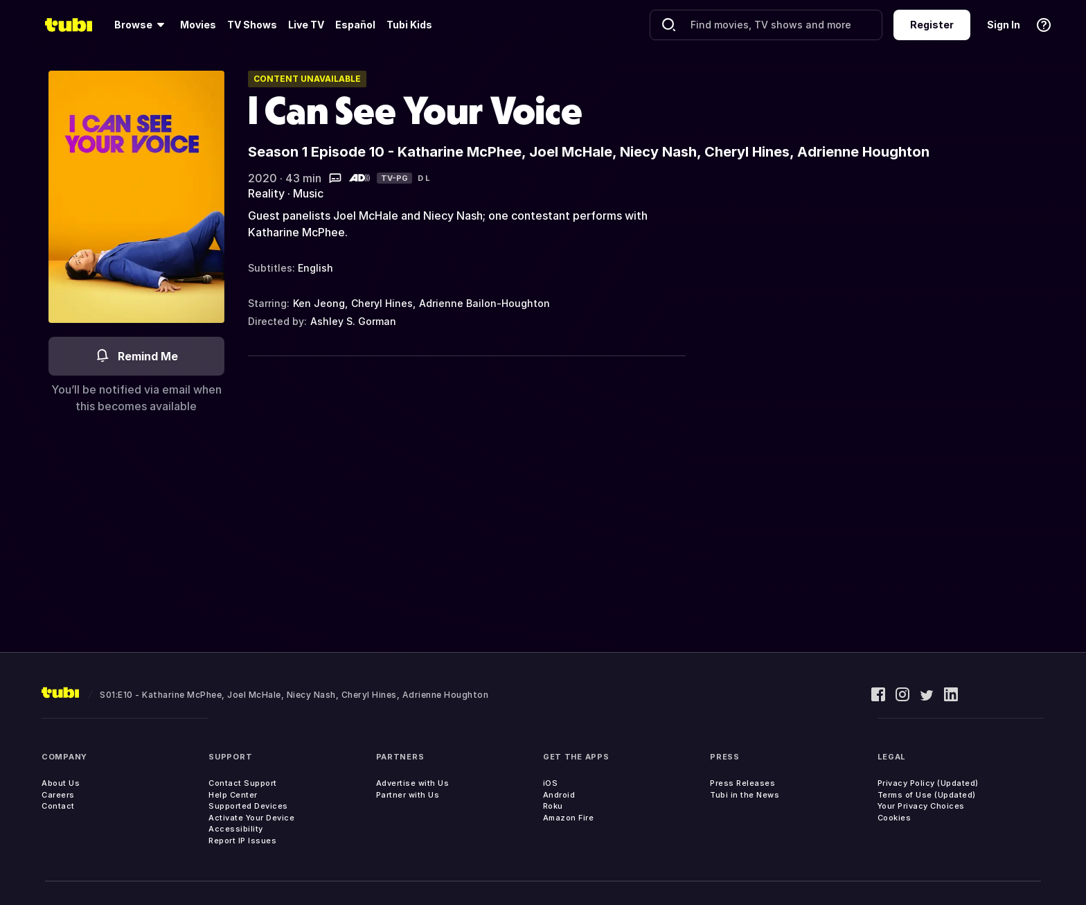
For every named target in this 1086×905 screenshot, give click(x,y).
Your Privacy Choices (921, 806)
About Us (61, 783)
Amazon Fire (568, 818)
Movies (198, 24)
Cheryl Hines (382, 303)
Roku (553, 806)
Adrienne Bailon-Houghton (484, 303)
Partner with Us (408, 795)
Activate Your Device (251, 818)
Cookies (894, 818)
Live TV (306, 24)
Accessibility (235, 829)
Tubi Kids (409, 24)
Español (355, 24)
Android (559, 795)
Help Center (233, 795)
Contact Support (242, 783)
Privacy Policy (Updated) (928, 783)
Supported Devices (248, 806)
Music (308, 193)
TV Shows (252, 24)
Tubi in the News (744, 795)
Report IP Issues (242, 840)
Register (932, 24)
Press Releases (742, 783)
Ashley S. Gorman (353, 321)
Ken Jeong (319, 303)
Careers (58, 795)
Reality (266, 193)
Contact (58, 806)
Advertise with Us (412, 783)
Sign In (1003, 24)
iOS (550, 783)
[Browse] (141, 25)
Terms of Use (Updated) (927, 795)
